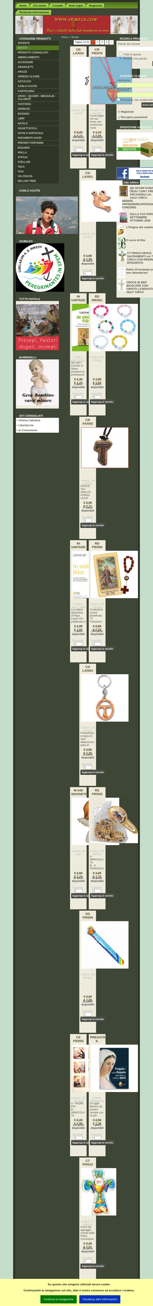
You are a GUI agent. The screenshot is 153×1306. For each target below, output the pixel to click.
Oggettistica (27, 128)
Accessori (25, 62)
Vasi (20, 171)
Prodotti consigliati (33, 52)
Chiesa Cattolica (29, 420)
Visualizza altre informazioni (100, 1299)
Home (23, 5)
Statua (23, 157)
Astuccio (24, 81)
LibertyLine (26, 425)
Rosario (24, 147)
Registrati (95, 5)
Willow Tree (27, 181)
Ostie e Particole (30, 133)
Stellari (24, 162)
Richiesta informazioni (34, 12)
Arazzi (22, 71)
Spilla (22, 152)
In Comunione (27, 430)
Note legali (76, 5)
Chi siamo (39, 5)
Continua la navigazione (58, 1299)
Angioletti (25, 67)
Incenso (23, 113)
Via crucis (25, 176)
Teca (21, 166)
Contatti (57, 5)
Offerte (24, 43)
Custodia (24, 104)
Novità (22, 47)
